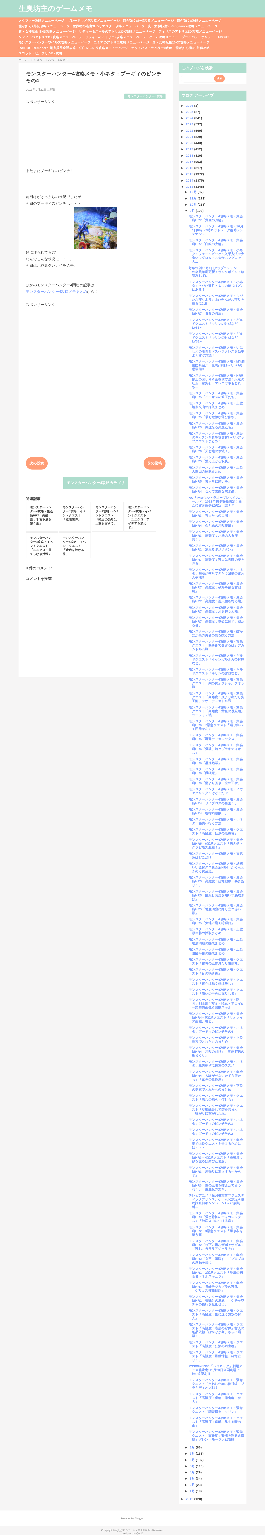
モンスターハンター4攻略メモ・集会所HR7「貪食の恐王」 (216, 311)
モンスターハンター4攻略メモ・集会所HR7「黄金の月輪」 (216, 218)
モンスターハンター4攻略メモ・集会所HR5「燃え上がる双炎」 (216, 459)
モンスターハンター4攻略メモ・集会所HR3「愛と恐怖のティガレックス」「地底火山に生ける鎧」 (216, 1217)
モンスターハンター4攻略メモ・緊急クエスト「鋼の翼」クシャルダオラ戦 (216, 683)
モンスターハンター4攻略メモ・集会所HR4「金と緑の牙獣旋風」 (216, 523)
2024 (190, 118)
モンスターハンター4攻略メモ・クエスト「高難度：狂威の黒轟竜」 (216, 831)
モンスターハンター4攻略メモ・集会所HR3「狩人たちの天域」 (216, 513)
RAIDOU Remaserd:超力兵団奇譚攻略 (47, 48)
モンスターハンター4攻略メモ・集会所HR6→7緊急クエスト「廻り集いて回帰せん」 (216, 725)
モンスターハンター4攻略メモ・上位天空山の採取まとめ (216, 469)
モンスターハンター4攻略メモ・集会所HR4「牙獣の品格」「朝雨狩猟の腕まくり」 (216, 1051)
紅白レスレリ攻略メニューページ (103, 48)
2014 (190, 180)
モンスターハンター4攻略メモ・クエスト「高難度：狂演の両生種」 (216, 1344)
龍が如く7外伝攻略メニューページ (44, 26)
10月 (194, 204)
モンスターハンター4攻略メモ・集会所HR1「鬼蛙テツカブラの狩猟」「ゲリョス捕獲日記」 (216, 1286)
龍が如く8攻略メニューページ (199, 20)
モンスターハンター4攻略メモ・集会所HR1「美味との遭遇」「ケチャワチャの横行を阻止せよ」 (216, 1300)
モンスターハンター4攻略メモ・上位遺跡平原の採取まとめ (216, 951)
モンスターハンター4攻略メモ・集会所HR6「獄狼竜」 (216, 771)
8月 (193, 1447)
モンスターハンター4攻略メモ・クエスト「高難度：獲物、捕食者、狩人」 (216, 1397)
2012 (190, 1499)
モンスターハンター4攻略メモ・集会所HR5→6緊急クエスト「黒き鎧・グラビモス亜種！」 (216, 843)
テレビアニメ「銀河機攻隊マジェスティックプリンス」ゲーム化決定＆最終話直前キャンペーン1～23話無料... (216, 1201)
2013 (190, 186)
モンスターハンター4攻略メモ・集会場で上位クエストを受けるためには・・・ (216, 1143)
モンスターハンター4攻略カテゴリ (95, 483)
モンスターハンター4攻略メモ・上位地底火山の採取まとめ (216, 405)
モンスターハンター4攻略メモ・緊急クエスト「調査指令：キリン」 (216, 1410)
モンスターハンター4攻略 (145, 96)
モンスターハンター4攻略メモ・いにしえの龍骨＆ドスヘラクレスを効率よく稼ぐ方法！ (216, 351)
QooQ (139, 1533)
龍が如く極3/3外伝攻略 (193, 48)
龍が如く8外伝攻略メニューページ (148, 20)
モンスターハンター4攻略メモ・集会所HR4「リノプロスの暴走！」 (216, 801)
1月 (193, 1491)
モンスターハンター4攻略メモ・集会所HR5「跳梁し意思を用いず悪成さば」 (216, 895)
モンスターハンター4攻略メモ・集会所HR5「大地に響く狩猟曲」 (216, 921)
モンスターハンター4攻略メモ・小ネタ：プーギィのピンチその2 (216, 1131)
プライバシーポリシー (198, 37)
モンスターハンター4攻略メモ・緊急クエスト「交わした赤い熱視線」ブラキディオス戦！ (216, 1383)
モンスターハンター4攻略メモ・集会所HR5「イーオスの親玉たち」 (216, 395)
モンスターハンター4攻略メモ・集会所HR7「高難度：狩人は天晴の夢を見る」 (216, 559)
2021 (190, 137)
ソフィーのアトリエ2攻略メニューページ (115, 37)
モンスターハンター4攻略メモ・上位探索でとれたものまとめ (216, 1039)
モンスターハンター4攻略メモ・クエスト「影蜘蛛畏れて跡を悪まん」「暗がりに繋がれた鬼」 (216, 1109)
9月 (193, 210)
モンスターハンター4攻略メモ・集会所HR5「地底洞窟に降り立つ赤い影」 (216, 909)
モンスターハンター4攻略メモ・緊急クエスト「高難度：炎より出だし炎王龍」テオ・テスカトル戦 (216, 697)
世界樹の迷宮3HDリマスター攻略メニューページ (109, 26)
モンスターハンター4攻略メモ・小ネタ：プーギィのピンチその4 (216, 1029)
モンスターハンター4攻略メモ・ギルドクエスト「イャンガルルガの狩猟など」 (216, 659)
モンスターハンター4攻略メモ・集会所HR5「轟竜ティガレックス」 (216, 737)
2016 (190, 168)
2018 (190, 155)
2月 (193, 1485)
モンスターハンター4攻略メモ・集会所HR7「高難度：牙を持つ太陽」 (216, 609)
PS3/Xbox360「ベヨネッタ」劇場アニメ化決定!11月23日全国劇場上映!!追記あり (215, 1370)
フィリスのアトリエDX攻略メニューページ (190, 31)
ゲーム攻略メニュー (164, 37)
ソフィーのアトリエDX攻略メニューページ (50, 37)
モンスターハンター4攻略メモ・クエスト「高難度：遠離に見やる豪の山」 (216, 1421)
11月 (194, 198)
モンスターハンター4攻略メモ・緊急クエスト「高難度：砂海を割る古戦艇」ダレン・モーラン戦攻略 (216, 1435)
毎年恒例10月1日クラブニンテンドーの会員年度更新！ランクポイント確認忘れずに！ (216, 272)
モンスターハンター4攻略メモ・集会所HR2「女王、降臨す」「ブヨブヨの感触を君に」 (216, 1258)
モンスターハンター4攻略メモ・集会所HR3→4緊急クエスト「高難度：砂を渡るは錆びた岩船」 (216, 1157)
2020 (190, 143)
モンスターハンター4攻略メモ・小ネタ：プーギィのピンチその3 (216, 1121)
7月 (193, 1453)
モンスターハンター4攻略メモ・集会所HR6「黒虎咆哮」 (216, 761)
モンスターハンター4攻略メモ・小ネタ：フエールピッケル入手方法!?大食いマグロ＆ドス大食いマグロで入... (216, 255)
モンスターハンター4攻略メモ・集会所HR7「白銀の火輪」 (216, 242)
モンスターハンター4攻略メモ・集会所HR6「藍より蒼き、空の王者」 (216, 781)
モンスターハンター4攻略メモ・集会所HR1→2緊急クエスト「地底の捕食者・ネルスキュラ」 (216, 1272)
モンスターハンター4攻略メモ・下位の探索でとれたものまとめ (216, 1087)
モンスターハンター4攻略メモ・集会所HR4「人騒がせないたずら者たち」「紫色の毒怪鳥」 (216, 1075)
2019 (190, 149)
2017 (190, 161)
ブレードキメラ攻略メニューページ (94, 20)
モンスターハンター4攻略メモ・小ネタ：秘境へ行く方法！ (216, 821)
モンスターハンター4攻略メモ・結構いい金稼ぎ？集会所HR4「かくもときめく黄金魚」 (216, 867)
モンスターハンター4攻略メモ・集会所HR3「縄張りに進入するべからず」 (216, 1171)
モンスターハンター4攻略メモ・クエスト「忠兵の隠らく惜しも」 (216, 1097)
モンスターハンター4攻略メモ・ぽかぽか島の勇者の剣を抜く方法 (216, 633)
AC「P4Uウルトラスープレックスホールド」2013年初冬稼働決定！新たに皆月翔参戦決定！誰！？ (215, 501)
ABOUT (223, 37)
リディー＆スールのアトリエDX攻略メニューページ (117, 31)
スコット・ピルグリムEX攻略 (40, 53)
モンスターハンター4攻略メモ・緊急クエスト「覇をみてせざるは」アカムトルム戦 (216, 645)
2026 (190, 105)
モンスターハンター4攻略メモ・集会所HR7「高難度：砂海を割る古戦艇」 (216, 587)
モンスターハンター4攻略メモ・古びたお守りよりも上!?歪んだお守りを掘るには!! (216, 299)
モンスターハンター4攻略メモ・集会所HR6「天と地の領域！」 (216, 449)
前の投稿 (154, 463)
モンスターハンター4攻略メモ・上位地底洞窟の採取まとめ (216, 941)
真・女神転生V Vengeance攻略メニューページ (182, 26)
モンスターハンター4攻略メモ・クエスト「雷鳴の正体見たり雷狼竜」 (216, 961)
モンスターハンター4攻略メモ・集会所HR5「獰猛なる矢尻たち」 (216, 425)
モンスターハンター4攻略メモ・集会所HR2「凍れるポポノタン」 (216, 547)
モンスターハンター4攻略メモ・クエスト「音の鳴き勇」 (216, 971)
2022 (190, 130)
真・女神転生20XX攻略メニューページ (180, 42)
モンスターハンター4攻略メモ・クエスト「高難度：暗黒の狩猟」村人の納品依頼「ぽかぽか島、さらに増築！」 (216, 1330)
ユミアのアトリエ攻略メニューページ (121, 42)
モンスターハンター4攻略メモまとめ (56, 292)
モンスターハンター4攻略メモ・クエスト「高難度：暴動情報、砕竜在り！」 (216, 1356)
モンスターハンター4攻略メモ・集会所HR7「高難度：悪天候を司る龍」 (216, 599)
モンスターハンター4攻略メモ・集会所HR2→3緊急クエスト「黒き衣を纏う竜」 (216, 1231)
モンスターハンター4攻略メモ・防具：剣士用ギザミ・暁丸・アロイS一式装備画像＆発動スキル (216, 1003)
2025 (190, 112)
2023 (190, 124)
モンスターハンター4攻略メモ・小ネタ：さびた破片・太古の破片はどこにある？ (216, 285)
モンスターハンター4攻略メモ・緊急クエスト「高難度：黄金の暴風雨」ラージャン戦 (216, 711)
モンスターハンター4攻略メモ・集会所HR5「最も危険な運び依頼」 (216, 415)
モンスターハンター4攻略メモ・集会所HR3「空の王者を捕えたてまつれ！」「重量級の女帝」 (216, 1185)
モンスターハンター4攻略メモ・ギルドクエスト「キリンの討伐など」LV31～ (216, 337)
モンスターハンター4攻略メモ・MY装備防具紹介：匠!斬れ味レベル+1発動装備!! (217, 365)
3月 (193, 1478)
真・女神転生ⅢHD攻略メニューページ (47, 31)
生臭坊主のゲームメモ (56, 8)
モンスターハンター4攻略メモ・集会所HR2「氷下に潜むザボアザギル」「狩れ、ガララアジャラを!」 (216, 1244)
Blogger (139, 1518)
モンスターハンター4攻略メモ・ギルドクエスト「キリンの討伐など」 (216, 671)
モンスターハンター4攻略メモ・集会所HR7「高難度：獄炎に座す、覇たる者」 (216, 621)
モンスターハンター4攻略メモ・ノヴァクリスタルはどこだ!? (216, 791)
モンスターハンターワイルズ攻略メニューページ (54, 42)
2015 (190, 174)
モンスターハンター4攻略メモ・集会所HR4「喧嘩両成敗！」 (216, 811)
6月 (193, 1460)
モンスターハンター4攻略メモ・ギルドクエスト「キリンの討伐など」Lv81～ (216, 323)
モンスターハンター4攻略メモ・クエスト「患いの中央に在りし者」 (216, 991)
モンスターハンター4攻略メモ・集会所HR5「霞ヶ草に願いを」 (216, 479)
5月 (193, 1466)
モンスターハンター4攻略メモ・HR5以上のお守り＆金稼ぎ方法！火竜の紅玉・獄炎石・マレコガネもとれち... (216, 381)
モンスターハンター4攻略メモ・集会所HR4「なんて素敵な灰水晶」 (216, 489)
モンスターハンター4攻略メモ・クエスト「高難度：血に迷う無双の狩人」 (216, 1314)
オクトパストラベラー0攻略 (151, 48)
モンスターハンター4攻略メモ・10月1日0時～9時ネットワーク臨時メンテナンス (216, 230)
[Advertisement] (96, 134)
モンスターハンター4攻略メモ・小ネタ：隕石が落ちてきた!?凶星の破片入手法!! (216, 573)
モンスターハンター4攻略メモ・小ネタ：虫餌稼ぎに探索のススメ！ (216, 1063)
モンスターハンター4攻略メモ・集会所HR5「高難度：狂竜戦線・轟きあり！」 (216, 881)
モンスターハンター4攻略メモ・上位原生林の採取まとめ (216, 931)
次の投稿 (36, 463)
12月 (194, 192)
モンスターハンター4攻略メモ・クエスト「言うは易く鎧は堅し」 (216, 981)
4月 (193, 1472)
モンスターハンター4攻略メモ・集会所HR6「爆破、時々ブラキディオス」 (216, 748)
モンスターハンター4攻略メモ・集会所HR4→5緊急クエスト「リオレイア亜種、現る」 (216, 1017)
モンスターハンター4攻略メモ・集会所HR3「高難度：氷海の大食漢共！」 (216, 535)
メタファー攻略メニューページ (41, 20)
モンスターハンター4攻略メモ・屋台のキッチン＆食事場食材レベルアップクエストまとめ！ (216, 437)
